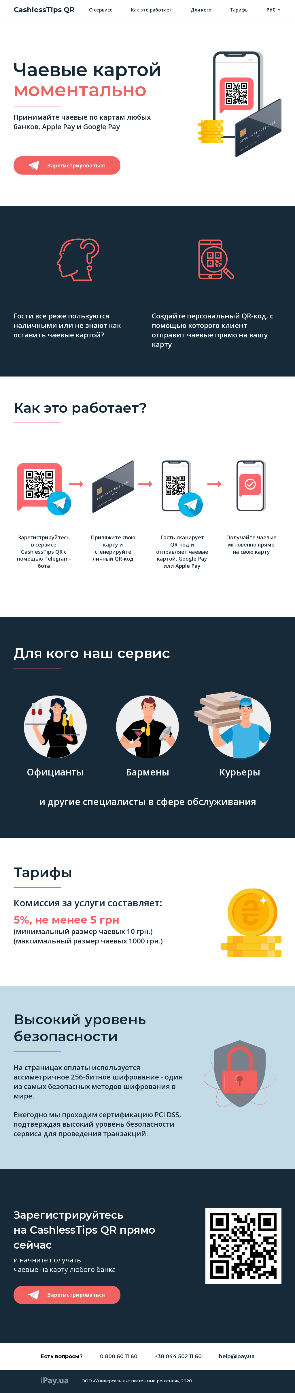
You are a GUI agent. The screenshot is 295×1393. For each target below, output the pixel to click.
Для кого (201, 10)
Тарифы (239, 10)
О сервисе (101, 10)
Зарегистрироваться (76, 165)
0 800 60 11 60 (118, 1356)
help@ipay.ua (237, 1356)
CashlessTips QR (44, 9)
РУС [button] (271, 10)
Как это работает (151, 10)
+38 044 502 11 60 (178, 1356)
